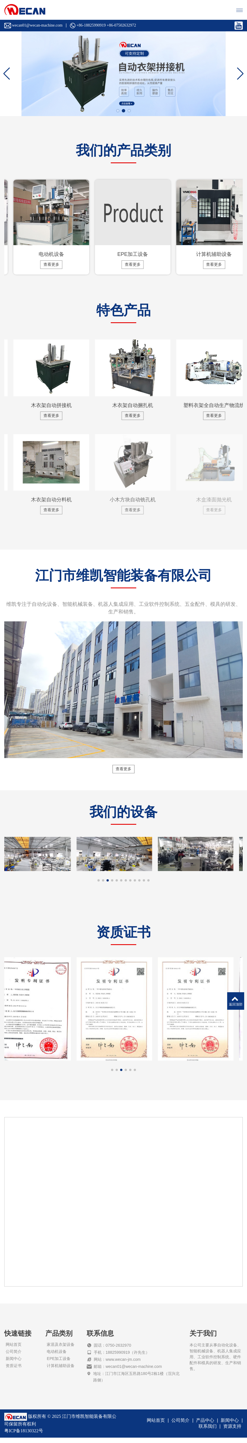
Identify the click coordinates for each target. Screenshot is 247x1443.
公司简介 (14, 1357)
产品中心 (205, 1425)
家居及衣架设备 (60, 1350)
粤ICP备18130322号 (23, 1436)
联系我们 (208, 1431)
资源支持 (232, 1431)
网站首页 (14, 1350)
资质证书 (14, 1371)
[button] (118, 110)
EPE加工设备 (59, 1364)
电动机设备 (57, 1357)
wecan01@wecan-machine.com (134, 1372)
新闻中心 (14, 1364)
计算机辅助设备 (60, 1371)
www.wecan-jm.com (123, 1365)
